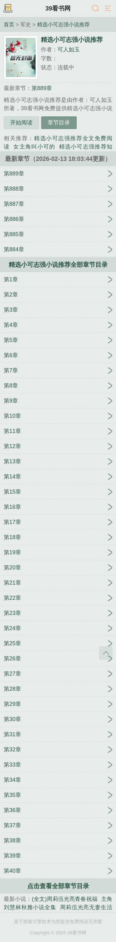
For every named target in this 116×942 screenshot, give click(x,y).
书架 (7, 8)
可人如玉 (69, 49)
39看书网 (58, 8)
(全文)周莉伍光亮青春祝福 (64, 899)
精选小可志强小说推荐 (63, 24)
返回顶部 (105, 652)
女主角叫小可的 (34, 147)
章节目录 (59, 122)
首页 (9, 24)
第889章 (42, 88)
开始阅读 (21, 122)
